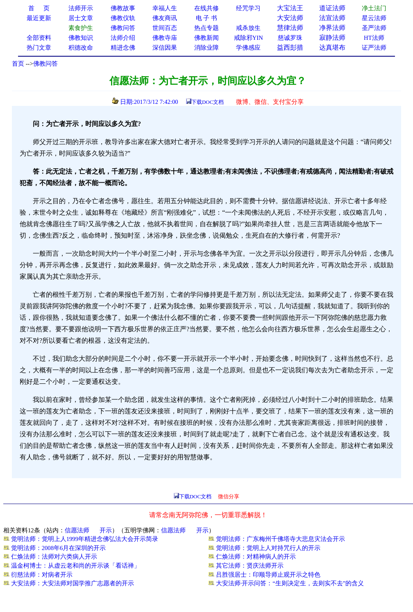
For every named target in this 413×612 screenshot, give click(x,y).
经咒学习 (248, 8)
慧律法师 (290, 27)
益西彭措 (290, 47)
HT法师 (374, 37)
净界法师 (332, 27)
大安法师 (290, 17)
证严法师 (374, 47)
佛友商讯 (164, 18)
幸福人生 (164, 8)
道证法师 (332, 8)
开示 (106, 530)
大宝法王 (290, 8)
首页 (18, 63)
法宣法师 (332, 17)
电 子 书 (206, 18)
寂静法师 (332, 37)
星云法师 (374, 18)
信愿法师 (77, 530)
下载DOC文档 (207, 102)
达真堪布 (332, 47)
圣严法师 (374, 28)
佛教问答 (45, 63)
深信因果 (164, 47)
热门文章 (39, 47)
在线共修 (206, 8)
